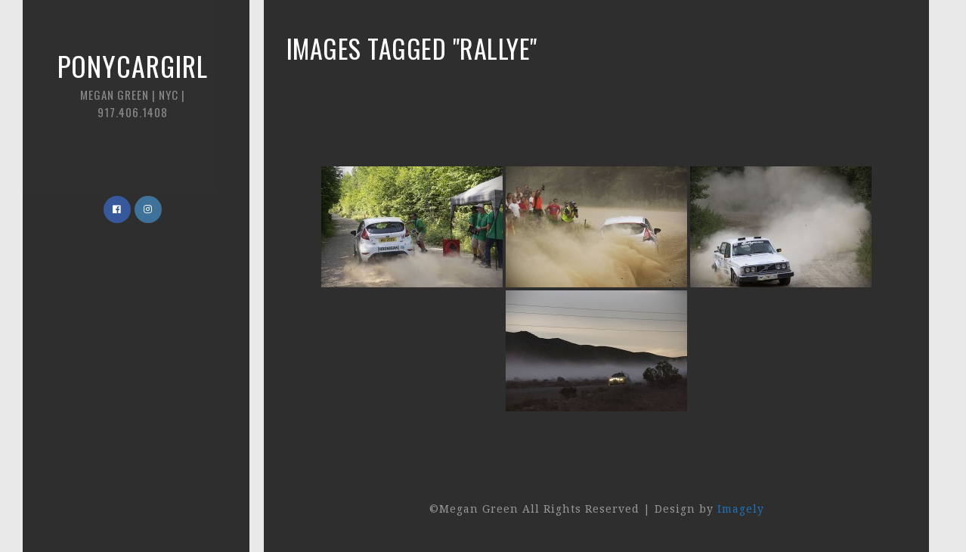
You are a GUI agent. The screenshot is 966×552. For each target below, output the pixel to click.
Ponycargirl (132, 82)
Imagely (740, 509)
